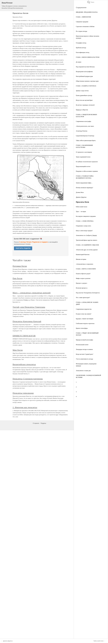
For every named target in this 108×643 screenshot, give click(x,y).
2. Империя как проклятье (25, 407)
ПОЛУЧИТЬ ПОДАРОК (23, 248)
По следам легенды (81, 31)
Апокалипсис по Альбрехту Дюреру (86, 235)
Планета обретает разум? (83, 273)
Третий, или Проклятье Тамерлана (29, 307)
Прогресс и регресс (81, 283)
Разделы (43, 423)
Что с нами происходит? (83, 297)
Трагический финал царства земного (86, 240)
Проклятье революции (23, 393)
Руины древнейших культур (84, 95)
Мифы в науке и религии (83, 278)
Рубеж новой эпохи (81, 206)
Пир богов (17, 278)
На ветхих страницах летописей (85, 105)
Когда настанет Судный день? (84, 354)
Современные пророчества (83, 309)
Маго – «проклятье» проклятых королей (31, 293)
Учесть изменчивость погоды (84, 359)
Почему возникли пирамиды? (84, 187)
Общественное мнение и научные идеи (87, 81)
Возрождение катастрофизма (84, 71)
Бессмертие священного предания (86, 216)
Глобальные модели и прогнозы (85, 323)
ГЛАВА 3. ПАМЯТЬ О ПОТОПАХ (86, 86)
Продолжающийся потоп (83, 166)
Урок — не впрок (81, 211)
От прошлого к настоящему (84, 152)
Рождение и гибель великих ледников (87, 171)
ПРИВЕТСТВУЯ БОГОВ (24, 336)
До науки (78, 62)
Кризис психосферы (82, 328)
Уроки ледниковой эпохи (83, 157)
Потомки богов (20, 266)
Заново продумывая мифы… (84, 183)
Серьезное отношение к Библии (85, 26)
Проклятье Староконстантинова (28, 379)
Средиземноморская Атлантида (85, 135)
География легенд (81, 43)
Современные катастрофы (83, 121)
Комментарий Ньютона (82, 254)
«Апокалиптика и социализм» (84, 264)
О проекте (36, 423)
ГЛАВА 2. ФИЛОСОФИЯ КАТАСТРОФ (87, 57)
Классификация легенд (82, 52)
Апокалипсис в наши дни (83, 370)
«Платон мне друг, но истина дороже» (87, 249)
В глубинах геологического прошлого (87, 161)
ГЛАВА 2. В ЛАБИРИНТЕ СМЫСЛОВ (87, 245)
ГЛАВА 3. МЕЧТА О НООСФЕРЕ (86, 269)
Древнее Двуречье (81, 197)
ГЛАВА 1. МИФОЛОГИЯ (83, 17)
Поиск (90, 2)
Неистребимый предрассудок (84, 76)
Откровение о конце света (83, 226)
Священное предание (82, 21)
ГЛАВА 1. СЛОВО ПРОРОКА (85, 221)
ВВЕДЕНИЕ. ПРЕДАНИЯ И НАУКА (87, 12)
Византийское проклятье (24, 364)
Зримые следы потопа (82, 90)
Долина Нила (80, 192)
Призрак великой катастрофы (84, 340)
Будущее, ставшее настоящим (84, 318)
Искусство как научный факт (84, 100)
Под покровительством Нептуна (85, 67)
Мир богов (18, 350)
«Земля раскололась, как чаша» (85, 126)
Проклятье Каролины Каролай (27, 321)
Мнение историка (81, 259)
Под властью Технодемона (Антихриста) (88, 292)
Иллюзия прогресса (81, 288)
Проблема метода (81, 47)
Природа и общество (82, 110)
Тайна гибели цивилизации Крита (86, 140)
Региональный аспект (82, 344)
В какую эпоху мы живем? (83, 314)
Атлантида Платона (81, 131)
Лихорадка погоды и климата (84, 349)
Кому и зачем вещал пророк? (84, 230)
